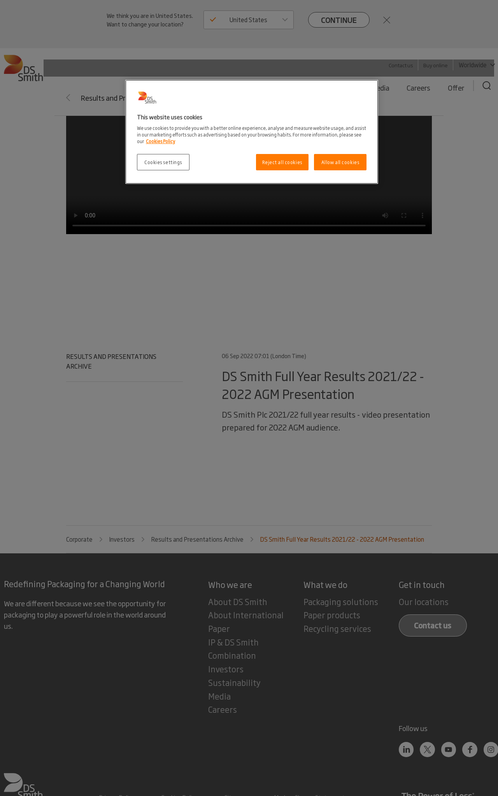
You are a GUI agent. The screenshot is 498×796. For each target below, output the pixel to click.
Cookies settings (163, 162)
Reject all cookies (282, 162)
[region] (251, 132)
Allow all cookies (340, 162)
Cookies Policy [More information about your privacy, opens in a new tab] (160, 141)
